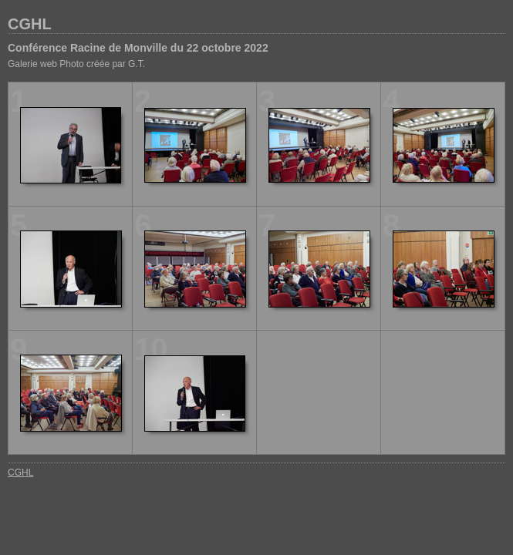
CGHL (30, 23)
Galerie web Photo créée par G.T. (76, 64)
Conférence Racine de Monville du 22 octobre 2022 (138, 48)
